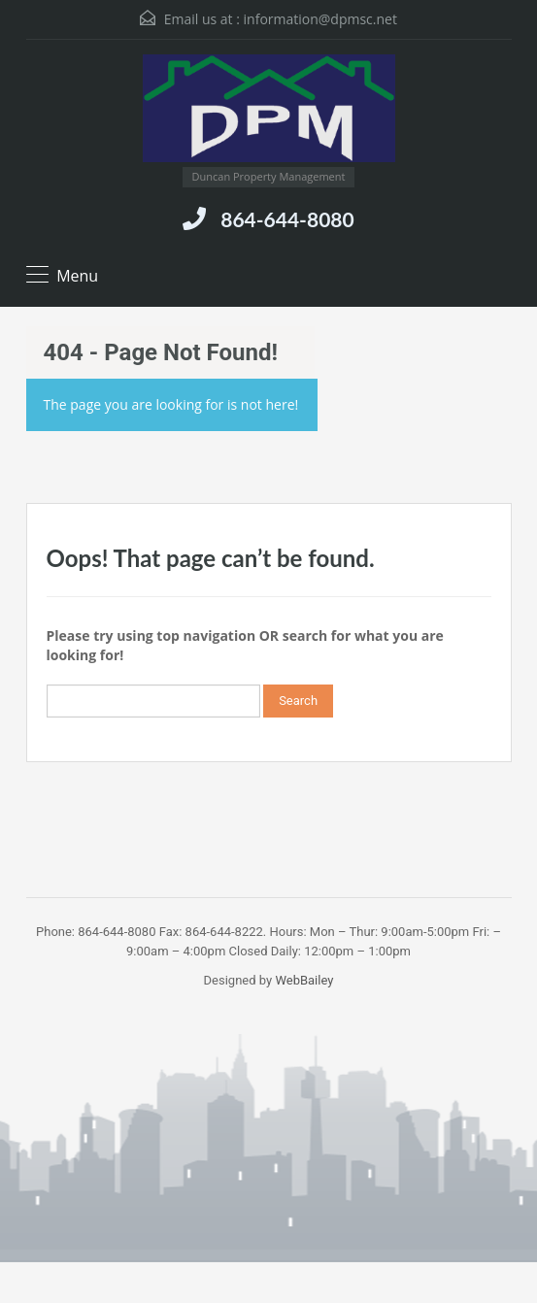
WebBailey (304, 980)
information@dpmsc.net (320, 19)
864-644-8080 (286, 219)
